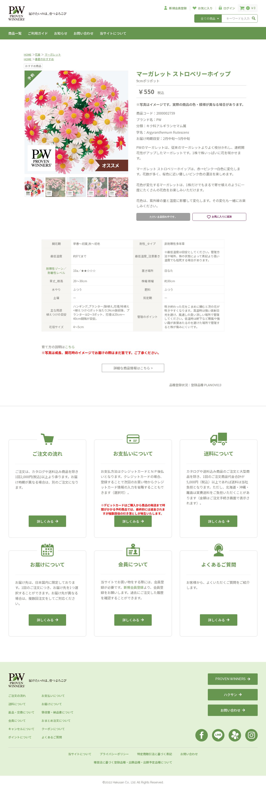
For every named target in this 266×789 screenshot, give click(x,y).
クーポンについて (53, 729)
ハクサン (233, 694)
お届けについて (52, 704)
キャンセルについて (21, 729)
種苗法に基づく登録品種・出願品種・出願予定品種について (133, 762)
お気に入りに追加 (219, 217)
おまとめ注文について (56, 720)
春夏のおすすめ (44, 59)
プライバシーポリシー (114, 754)
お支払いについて (53, 696)
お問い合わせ (84, 33)
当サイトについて (113, 33)
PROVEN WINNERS (232, 679)
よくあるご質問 (52, 737)
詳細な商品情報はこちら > (133, 367)
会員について (17, 720)
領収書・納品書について (58, 712)
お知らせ (60, 33)
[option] (76, 122)
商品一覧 (15, 33)
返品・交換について (21, 712)
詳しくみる (47, 521)
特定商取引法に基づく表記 (154, 754)
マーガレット (53, 54)
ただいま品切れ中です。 (163, 216)
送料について (17, 704)
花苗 (37, 54)
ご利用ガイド (38, 33)
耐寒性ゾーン (54, 268)
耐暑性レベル (56, 273)
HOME (27, 54)
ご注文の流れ (17, 696)
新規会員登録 (134, 587)
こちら (70, 346)
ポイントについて (20, 737)
